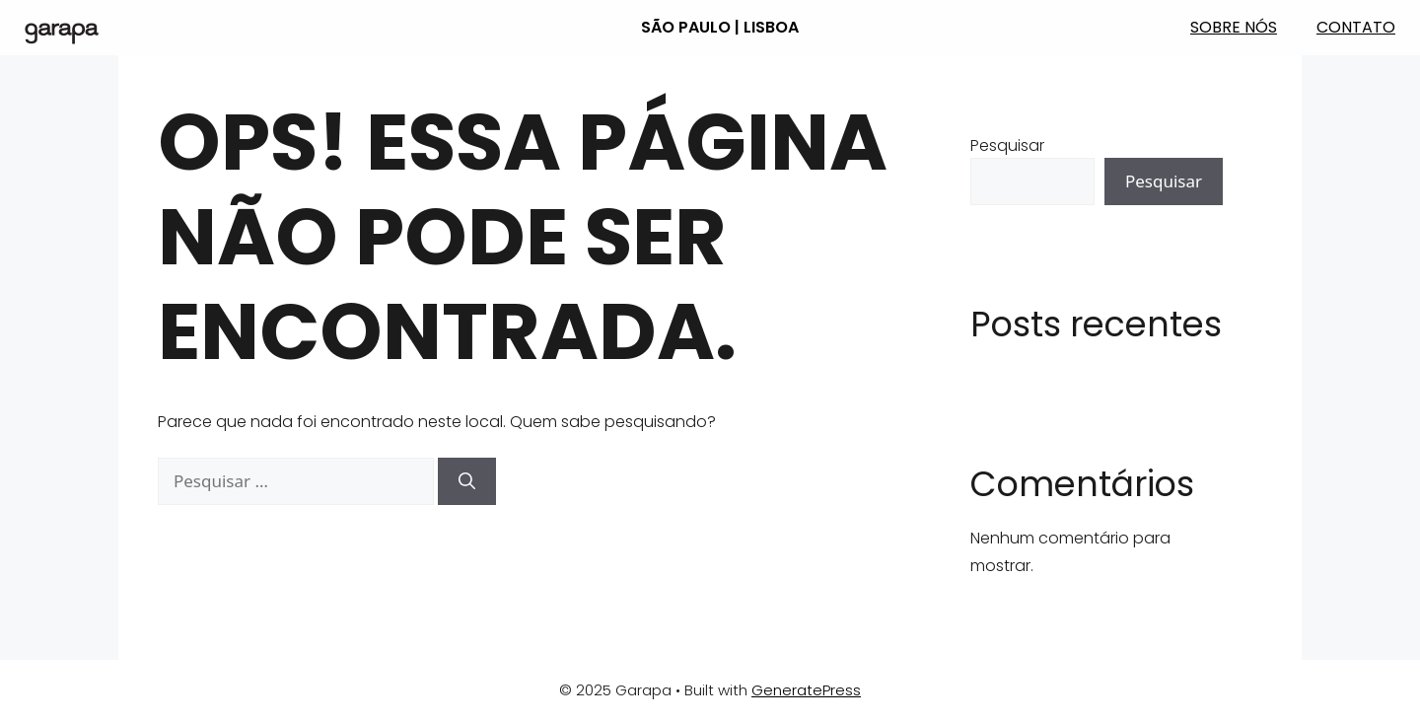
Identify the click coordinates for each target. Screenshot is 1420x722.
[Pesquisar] (467, 481)
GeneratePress (806, 690)
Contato (1355, 27)
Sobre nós (1233, 27)
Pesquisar (1007, 145)
